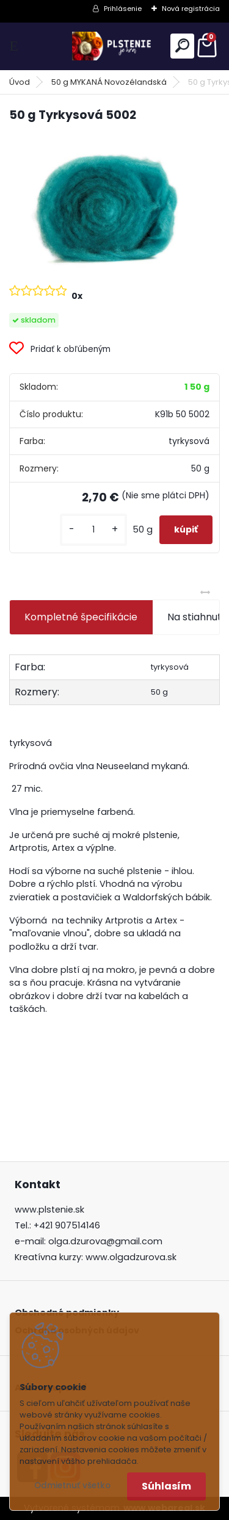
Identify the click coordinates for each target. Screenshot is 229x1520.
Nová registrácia (191, 8)
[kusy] (93, 529)
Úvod (19, 82)
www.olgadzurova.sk (130, 1257)
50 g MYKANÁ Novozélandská (109, 82)
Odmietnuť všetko (72, 1485)
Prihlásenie (123, 8)
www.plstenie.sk (49, 1209)
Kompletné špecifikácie (80, 617)
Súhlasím (166, 1486)
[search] (182, 45)
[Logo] (115, 46)
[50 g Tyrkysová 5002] (114, 202)
